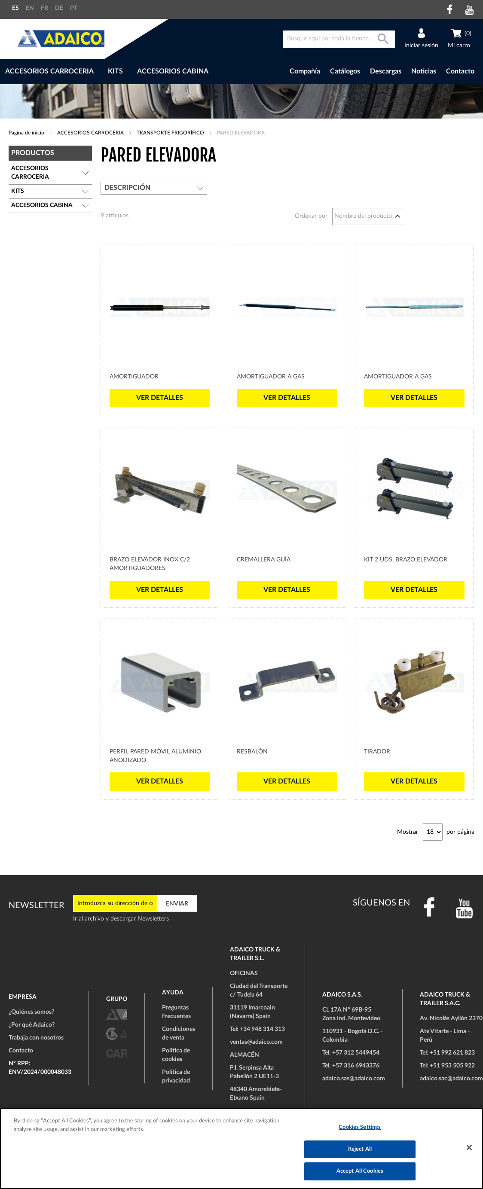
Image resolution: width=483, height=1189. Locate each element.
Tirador (377, 752)
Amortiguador (134, 377)
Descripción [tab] (127, 187)
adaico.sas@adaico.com (353, 1079)
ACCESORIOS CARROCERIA (91, 132)
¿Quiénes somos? (31, 1012)
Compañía (305, 71)
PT (73, 8)
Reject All (360, 1149)
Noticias (423, 71)
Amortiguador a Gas (271, 377)
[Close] (469, 1147)
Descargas (385, 71)
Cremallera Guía (263, 560)
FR (44, 8)
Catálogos (345, 71)
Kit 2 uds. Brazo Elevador (405, 560)
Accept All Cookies (359, 1171)
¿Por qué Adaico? (32, 1025)
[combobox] (339, 39)
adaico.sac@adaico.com (451, 1079)
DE (59, 8)
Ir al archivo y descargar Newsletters (121, 919)
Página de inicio (27, 132)
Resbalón (252, 752)
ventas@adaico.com (256, 1042)
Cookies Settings (360, 1127)
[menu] (135, 71)
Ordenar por (311, 216)
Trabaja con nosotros (36, 1038)
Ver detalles (159, 397)
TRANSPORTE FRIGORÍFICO (171, 132)
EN (30, 8)
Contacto (460, 71)
